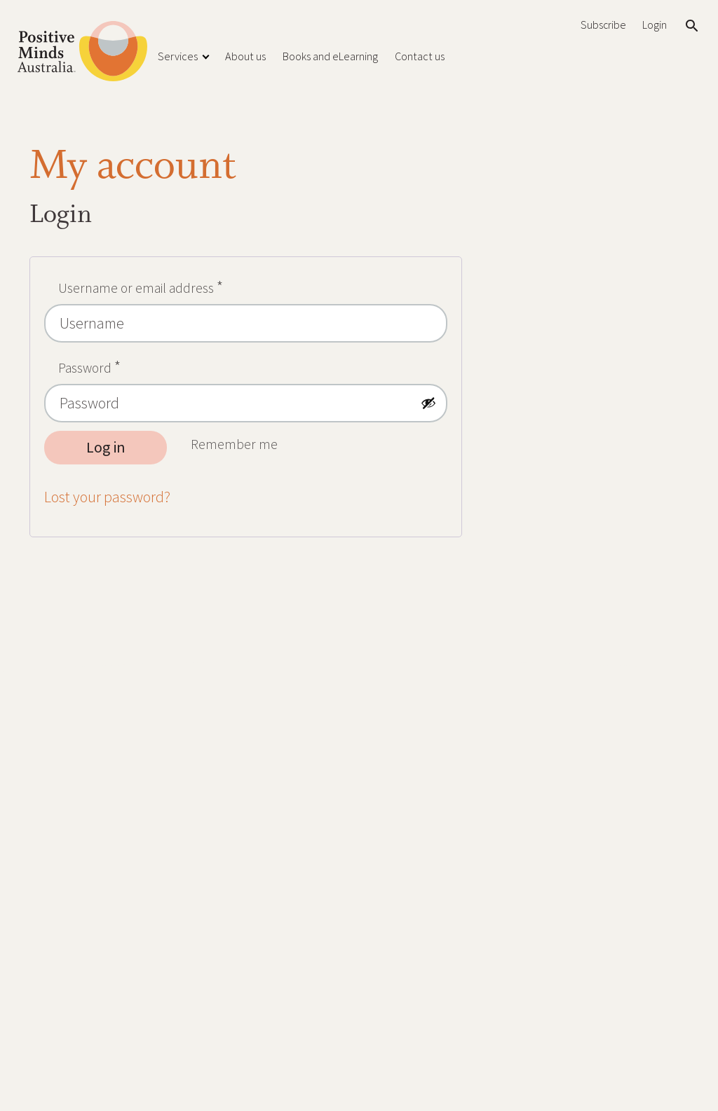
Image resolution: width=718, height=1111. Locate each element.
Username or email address (166, 284)
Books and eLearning (330, 56)
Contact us (420, 56)
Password (115, 364)
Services (178, 56)
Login (654, 25)
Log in (106, 447)
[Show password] (428, 402)
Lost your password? (107, 497)
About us (245, 56)
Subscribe (603, 25)
